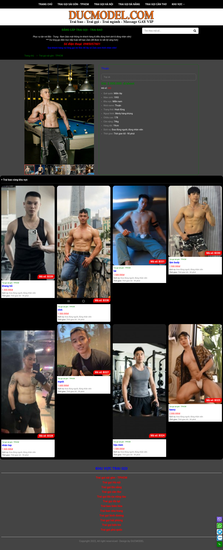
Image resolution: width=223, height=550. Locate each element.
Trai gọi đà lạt (111, 501)
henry (172, 409)
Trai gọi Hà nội (103, 4)
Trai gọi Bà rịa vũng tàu (111, 496)
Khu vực (178, 4)
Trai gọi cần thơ (156, 4)
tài (115, 271)
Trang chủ (45, 4)
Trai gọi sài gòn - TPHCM (73, 4)
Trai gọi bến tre (111, 524)
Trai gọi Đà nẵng (129, 4)
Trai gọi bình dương (111, 515)
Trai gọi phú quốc (111, 529)
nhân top (7, 445)
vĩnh (60, 309)
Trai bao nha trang (111, 510)
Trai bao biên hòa (111, 506)
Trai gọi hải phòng (111, 520)
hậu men (118, 444)
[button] (91, 67)
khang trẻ (7, 286)
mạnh (61, 381)
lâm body (174, 262)
